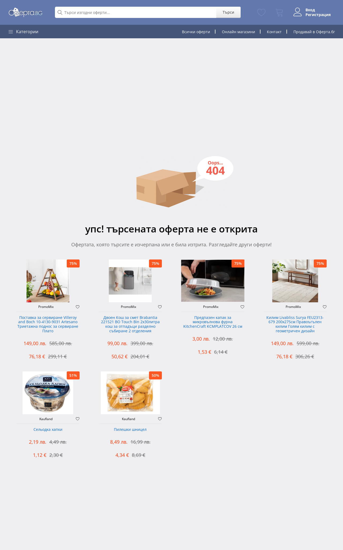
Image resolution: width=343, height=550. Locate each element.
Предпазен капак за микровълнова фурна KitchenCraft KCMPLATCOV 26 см (212, 322)
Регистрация (318, 14)
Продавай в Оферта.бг (314, 31)
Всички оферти (196, 31)
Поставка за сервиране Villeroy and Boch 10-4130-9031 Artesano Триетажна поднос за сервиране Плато (47, 324)
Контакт (274, 31)
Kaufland (46, 419)
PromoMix (46, 307)
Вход (310, 9)
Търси (228, 12)
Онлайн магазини (238, 31)
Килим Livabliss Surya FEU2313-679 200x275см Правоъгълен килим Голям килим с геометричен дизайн (295, 324)
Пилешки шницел (130, 429)
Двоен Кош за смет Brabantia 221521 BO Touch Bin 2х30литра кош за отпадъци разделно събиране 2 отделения (130, 324)
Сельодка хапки (47, 429)
